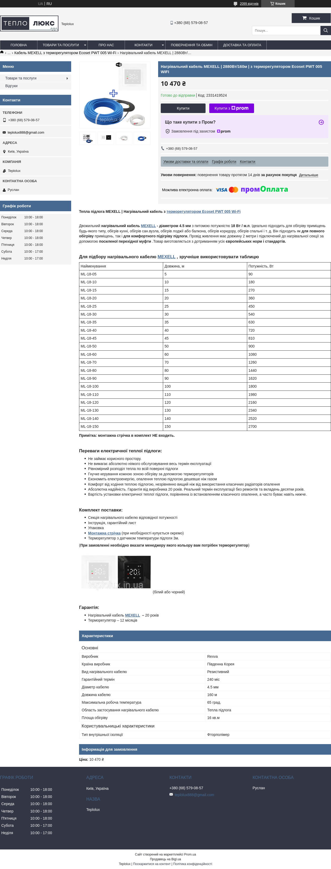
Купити (183, 108)
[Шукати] (325, 30)
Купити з (232, 108)
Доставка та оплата (242, 45)
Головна (19, 45)
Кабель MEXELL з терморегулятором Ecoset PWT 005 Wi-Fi (65, 53)
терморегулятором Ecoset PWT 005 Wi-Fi (204, 211)
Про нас (106, 45)
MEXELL (148, 226)
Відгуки (11, 86)
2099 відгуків (249, 4)
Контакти (143, 45)
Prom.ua (190, 854)
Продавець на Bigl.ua (165, 859)
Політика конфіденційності (192, 864)
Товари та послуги (61, 45)
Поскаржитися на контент (152, 864)
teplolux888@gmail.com (26, 132)
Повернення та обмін (191, 45)
